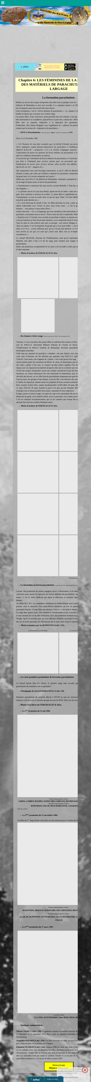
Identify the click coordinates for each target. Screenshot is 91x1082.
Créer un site (52, 1079)
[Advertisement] (45, 44)
